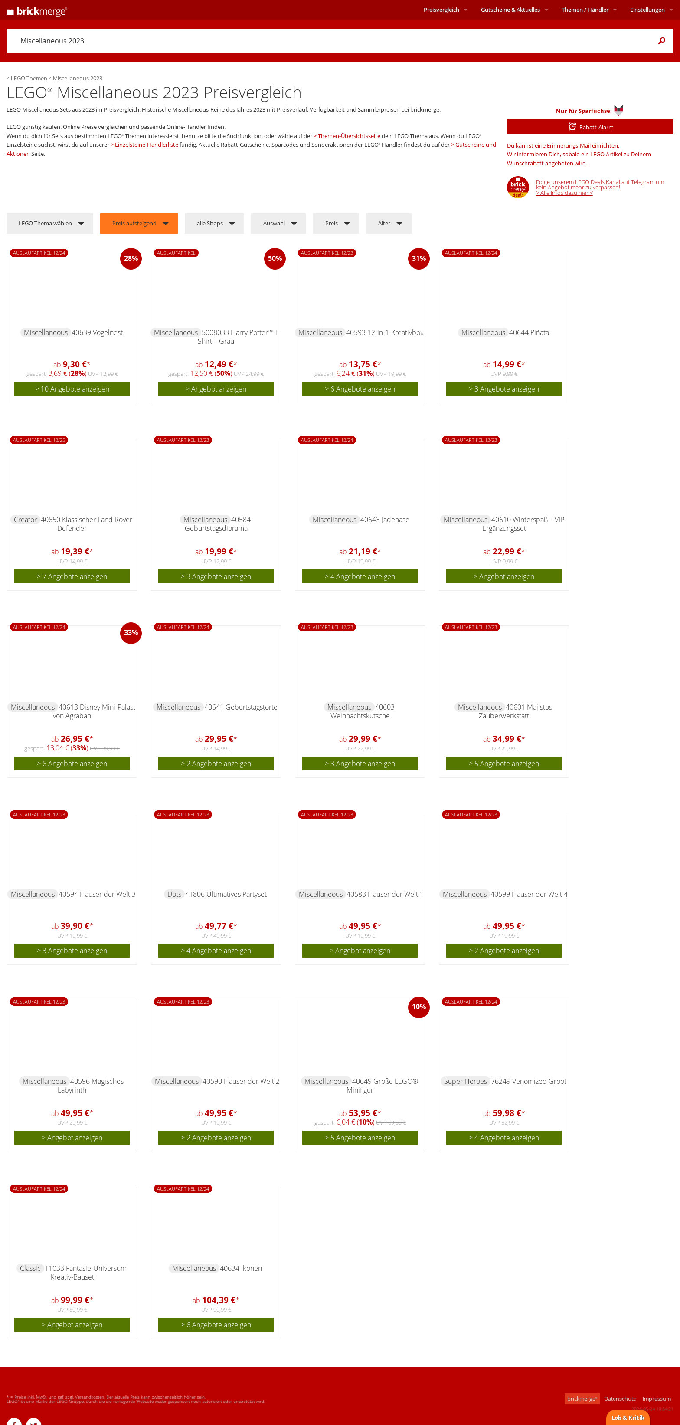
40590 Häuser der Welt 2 (241, 1081)
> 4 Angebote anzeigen (360, 576)
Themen (585, 9)
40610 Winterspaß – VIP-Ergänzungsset (524, 524)
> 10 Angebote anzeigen (72, 389)
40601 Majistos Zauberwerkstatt (515, 711)
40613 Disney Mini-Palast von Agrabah (94, 711)
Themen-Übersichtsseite (349, 136)
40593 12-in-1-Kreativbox (385, 332)
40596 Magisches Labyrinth (91, 1085)
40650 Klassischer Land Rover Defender (86, 524)
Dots (174, 894)
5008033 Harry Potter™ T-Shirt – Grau (239, 337)
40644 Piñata (529, 332)
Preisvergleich (441, 9)
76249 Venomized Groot (528, 1081)
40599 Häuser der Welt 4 (529, 894)
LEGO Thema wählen (45, 223)
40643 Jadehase (384, 519)
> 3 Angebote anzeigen (504, 389)
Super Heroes (465, 1081)
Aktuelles (510, 9)
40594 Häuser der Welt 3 (97, 894)
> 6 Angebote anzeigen (360, 389)
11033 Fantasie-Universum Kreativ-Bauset (86, 1273)
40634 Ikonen (241, 1268)
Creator (25, 519)
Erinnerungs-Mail (569, 145)
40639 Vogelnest (97, 332)
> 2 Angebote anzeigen (216, 763)
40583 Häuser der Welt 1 (385, 894)
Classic (30, 1268)
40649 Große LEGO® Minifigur (382, 1085)
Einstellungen (647, 9)
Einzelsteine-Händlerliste (146, 144)
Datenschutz (620, 1398)
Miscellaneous (46, 332)
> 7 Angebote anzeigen (72, 576)
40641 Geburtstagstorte (241, 707)
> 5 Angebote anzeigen (504, 763)
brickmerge (582, 1398)
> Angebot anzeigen (216, 389)
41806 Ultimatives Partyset (226, 894)
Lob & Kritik (627, 1418)
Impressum (657, 1398)
